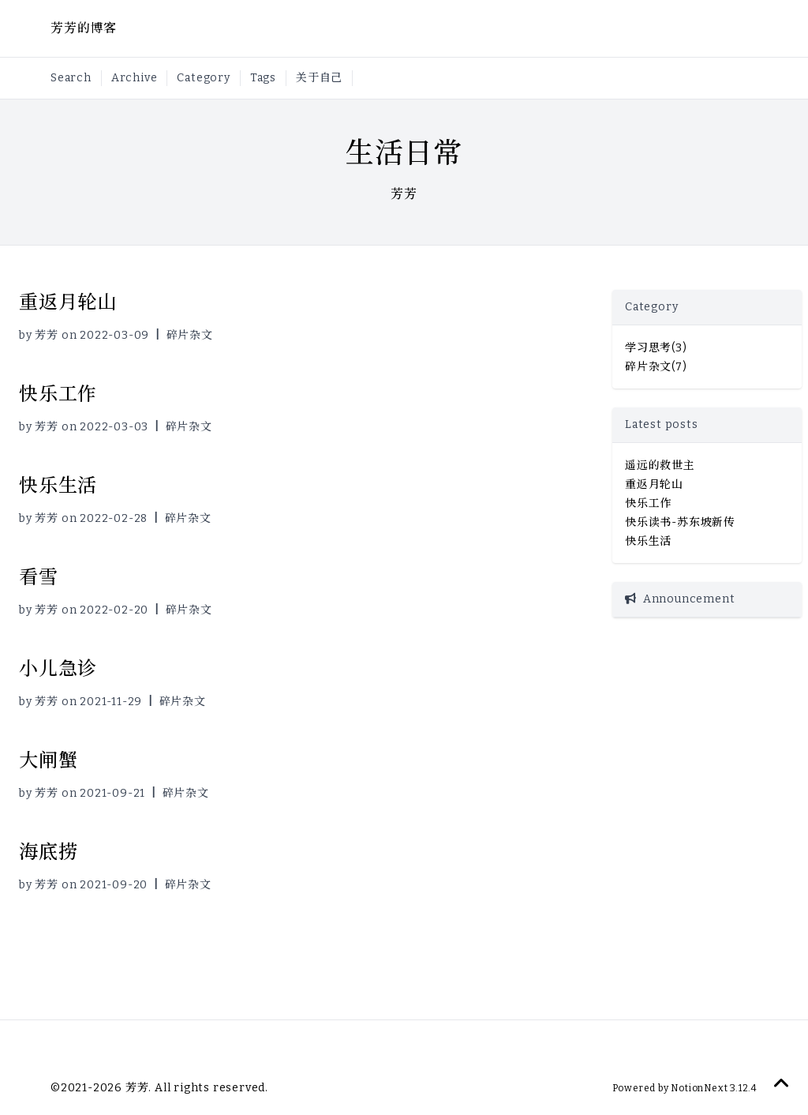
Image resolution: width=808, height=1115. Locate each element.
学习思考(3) (656, 348)
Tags (263, 77)
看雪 (38, 577)
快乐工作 (58, 394)
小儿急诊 (58, 669)
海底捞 (48, 852)
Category (203, 77)
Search (71, 77)
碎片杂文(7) (656, 367)
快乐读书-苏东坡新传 (680, 522)
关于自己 (319, 77)
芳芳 (46, 335)
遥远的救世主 (660, 465)
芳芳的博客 (83, 28)
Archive (134, 77)
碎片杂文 (189, 335)
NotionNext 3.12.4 (713, 1088)
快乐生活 (58, 486)
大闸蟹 (48, 760)
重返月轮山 (68, 302)
